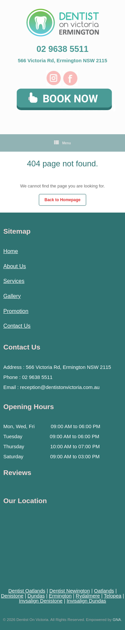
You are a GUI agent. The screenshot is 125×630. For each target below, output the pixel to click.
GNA (117, 620)
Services (13, 281)
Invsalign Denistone (41, 601)
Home (10, 251)
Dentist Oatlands (26, 591)
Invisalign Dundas (86, 601)
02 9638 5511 (63, 49)
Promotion (15, 311)
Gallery (12, 296)
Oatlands (104, 591)
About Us (14, 266)
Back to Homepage (62, 200)
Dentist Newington (69, 591)
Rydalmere (88, 596)
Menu (62, 143)
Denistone (12, 596)
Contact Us (17, 326)
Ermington (60, 596)
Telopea (113, 596)
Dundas (36, 596)
